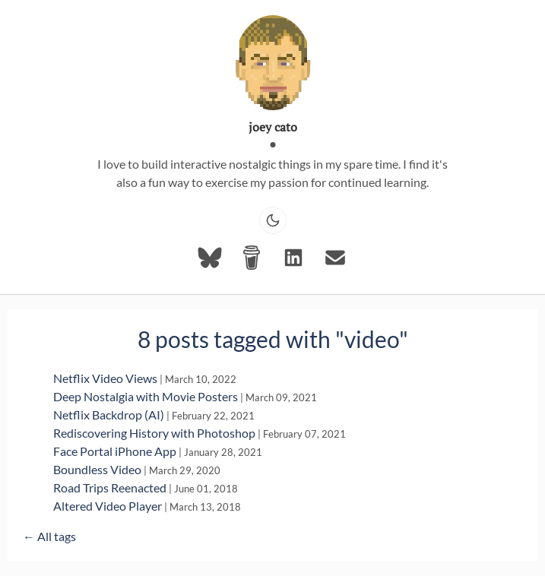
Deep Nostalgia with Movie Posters (145, 396)
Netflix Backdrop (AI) (108, 414)
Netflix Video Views (105, 378)
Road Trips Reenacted (109, 487)
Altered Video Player (107, 505)
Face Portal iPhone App (114, 451)
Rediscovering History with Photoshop (154, 433)
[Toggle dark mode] (273, 220)
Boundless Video (97, 469)
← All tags (49, 536)
